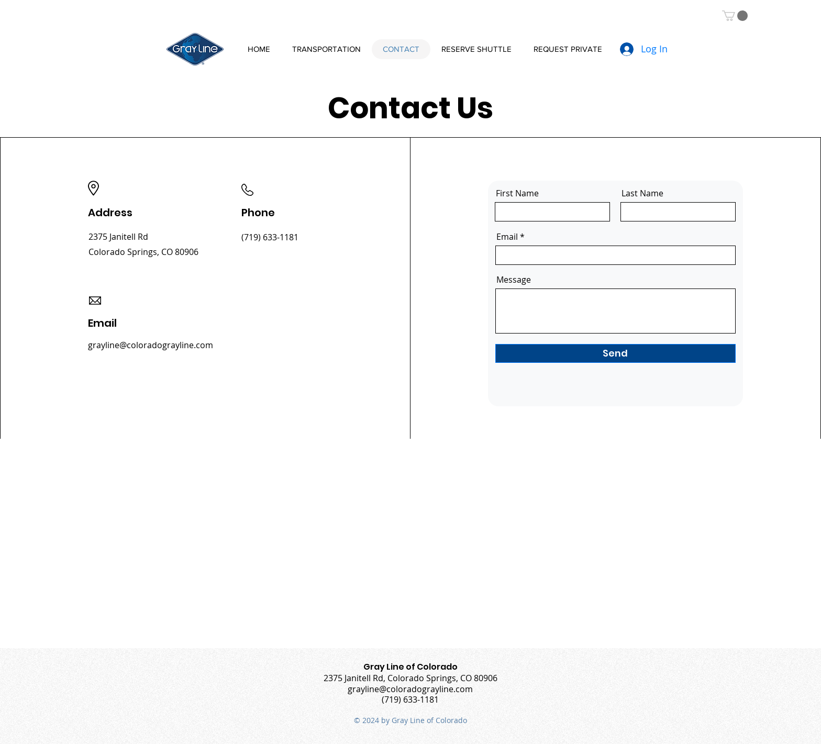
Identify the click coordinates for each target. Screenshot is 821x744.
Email (507, 236)
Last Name (642, 193)
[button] (735, 15)
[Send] (615, 353)
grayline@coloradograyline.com (150, 345)
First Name (517, 193)
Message (513, 279)
